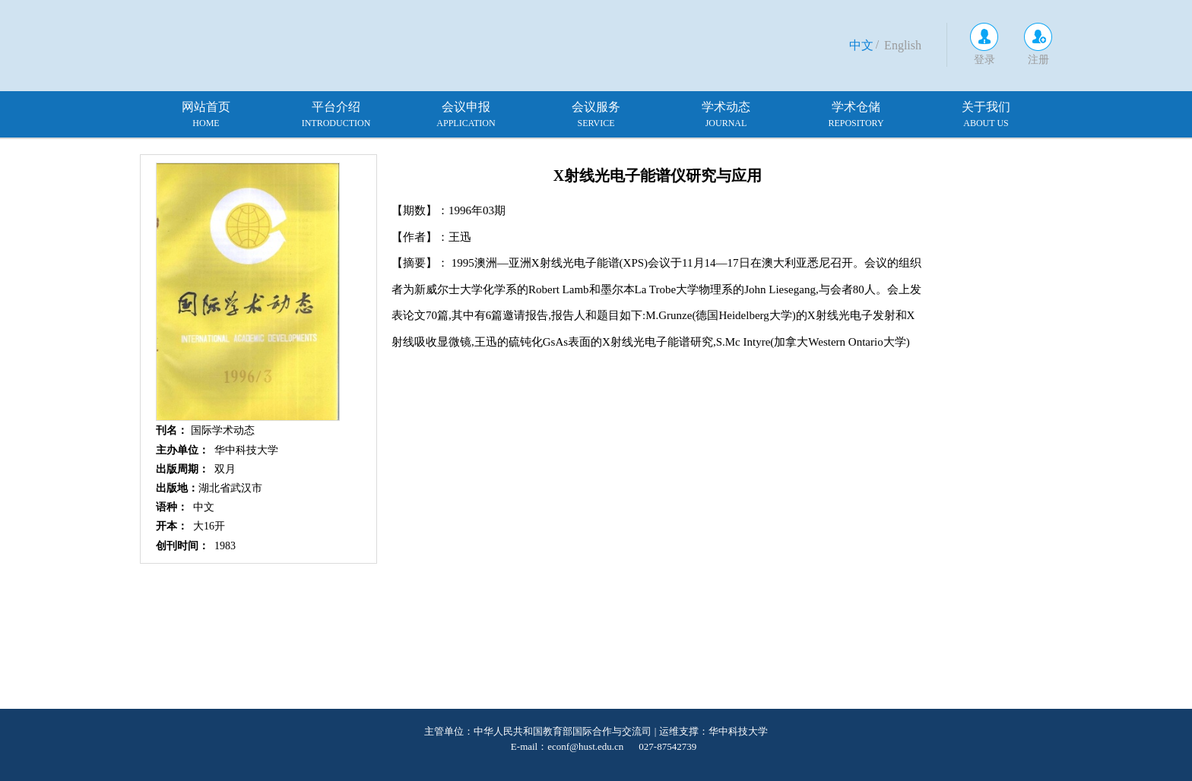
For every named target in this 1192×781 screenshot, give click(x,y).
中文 (861, 45)
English (902, 45)
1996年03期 (477, 210)
